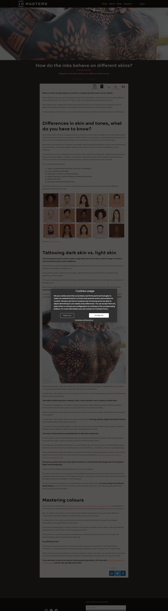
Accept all (99, 315)
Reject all (67, 315)
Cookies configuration (84, 320)
